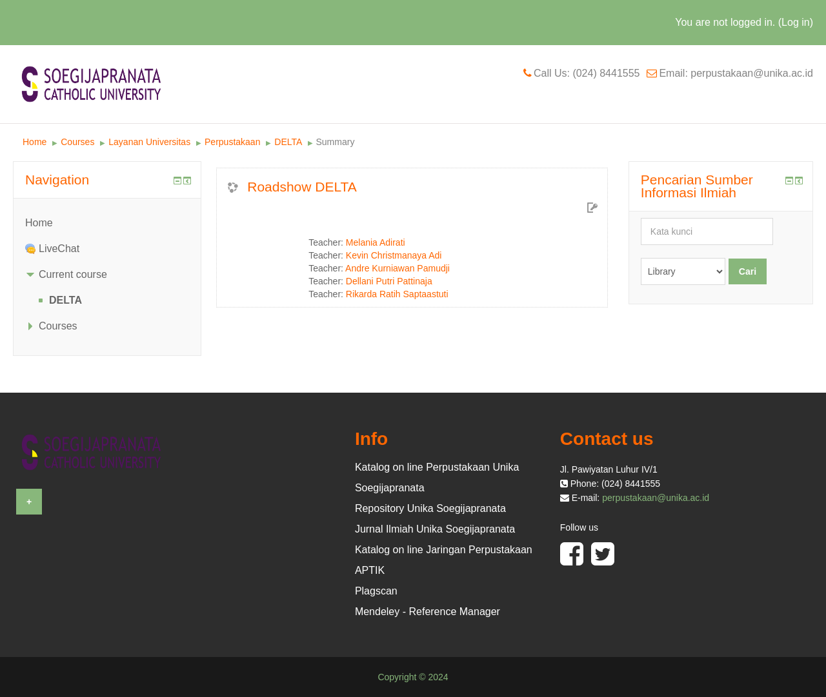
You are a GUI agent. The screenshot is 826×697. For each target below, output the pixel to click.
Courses (77, 142)
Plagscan (376, 590)
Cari (747, 271)
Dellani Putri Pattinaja (389, 281)
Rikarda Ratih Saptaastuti (397, 294)
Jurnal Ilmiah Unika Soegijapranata (435, 529)
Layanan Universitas (149, 142)
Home (34, 142)
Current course (73, 274)
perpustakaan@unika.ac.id (655, 498)
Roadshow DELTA (302, 186)
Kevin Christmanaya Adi (394, 255)
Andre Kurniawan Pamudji (397, 268)
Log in (795, 22)
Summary (335, 142)
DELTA (287, 142)
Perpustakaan (232, 142)
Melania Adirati (375, 242)
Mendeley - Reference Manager (427, 611)
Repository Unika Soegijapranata (430, 508)
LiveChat (59, 248)
